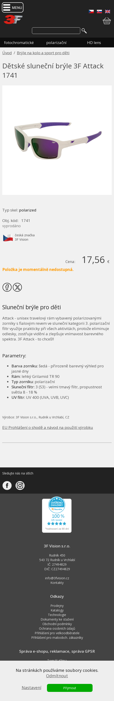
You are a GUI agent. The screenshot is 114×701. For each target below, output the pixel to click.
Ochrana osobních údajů (57, 628)
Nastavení (31, 687)
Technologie (57, 615)
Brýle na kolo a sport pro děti (43, 52)
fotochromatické (19, 42)
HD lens (94, 42)
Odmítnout (57, 675)
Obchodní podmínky (57, 624)
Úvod (7, 52)
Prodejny (57, 605)
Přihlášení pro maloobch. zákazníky (57, 637)
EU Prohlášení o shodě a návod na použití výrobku (47, 427)
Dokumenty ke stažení (57, 619)
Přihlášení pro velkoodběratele (57, 633)
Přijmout (69, 688)
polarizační (56, 42)
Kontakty (57, 582)
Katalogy (57, 610)
